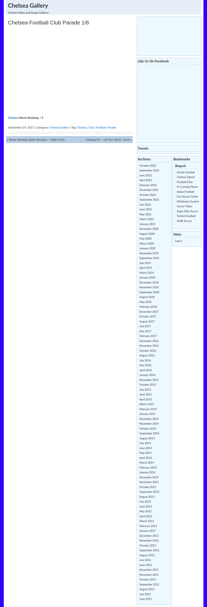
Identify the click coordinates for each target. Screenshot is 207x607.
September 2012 (149, 550)
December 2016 (149, 341)
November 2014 (149, 423)
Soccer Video (184, 206)
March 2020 (147, 243)
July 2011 (145, 594)
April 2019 (146, 267)
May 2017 (146, 331)
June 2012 (146, 565)
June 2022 (146, 175)
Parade (112, 127)
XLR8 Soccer (184, 221)
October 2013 (148, 487)
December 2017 (149, 311)
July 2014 (145, 443)
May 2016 (146, 365)
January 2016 (148, 375)
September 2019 (149, 258)
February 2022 (148, 185)
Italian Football (185, 191)
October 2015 (148, 384)
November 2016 (149, 345)
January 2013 (148, 530)
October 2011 (148, 579)
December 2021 (149, 189)
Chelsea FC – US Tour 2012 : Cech (108, 139)
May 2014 (146, 452)
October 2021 (148, 194)
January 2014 (148, 472)
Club (91, 127)
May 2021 (146, 214)
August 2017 (147, 321)
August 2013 (147, 496)
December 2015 (149, 380)
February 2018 (148, 306)
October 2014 (148, 428)
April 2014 (146, 457)
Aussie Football (186, 172)
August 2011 (147, 589)
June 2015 (146, 394)
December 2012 (149, 535)
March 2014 (147, 462)
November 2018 (149, 287)
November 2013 (149, 482)
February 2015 (148, 409)
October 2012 (148, 545)
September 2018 (149, 292)
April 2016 (146, 370)
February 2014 (148, 467)
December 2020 (149, 228)
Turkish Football (186, 216)
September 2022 (149, 170)
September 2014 (149, 433)
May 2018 (146, 302)
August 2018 (147, 297)
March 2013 (147, 521)
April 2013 (146, 516)
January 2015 (148, 414)
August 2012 (147, 555)
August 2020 (147, 233)
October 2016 (148, 350)
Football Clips (185, 182)
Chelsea (13, 117)
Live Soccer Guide (187, 196)
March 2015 (147, 404)
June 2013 (146, 506)
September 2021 (149, 199)
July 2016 (145, 360)
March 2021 (147, 219)
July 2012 (145, 560)
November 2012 (149, 540)
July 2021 (145, 204)
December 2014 (149, 418)
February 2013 (148, 526)
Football (101, 127)
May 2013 (146, 511)
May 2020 (146, 238)
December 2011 (149, 569)
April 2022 (146, 180)
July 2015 (145, 389)
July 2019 (145, 263)
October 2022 (148, 165)
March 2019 (147, 272)
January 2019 (148, 277)
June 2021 (146, 209)
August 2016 (147, 355)
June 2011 (146, 599)
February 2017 (148, 336)
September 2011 (149, 584)
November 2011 (149, 574)
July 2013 (145, 501)
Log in (178, 240)
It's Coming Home (187, 186)
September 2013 (149, 491)
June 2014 (146, 448)
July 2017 (145, 326)
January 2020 (148, 248)
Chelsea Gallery (28, 5)
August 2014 (147, 438)
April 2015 (146, 399)
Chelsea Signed (186, 177)
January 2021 (148, 224)
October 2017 (148, 316)
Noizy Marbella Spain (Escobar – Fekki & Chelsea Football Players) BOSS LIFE (58, 139)
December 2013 (149, 477)
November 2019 (149, 253)
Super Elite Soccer (187, 211)
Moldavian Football (188, 201)
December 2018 (149, 282)
